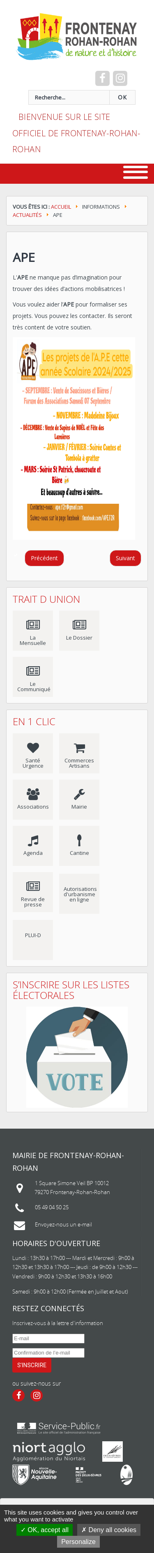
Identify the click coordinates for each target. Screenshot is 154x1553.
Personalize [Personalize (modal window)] (78, 1541)
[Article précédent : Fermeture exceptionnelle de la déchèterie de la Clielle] (44, 558)
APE (24, 257)
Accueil (61, 206)
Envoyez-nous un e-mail (63, 1224)
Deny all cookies (108, 1529)
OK (122, 97)
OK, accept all (45, 1529)
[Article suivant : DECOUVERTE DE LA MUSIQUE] (125, 558)
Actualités (27, 215)
